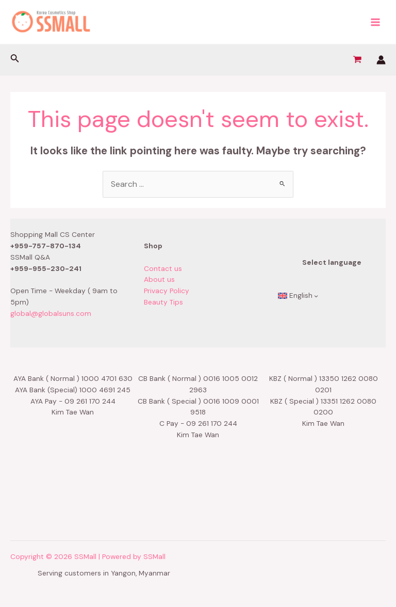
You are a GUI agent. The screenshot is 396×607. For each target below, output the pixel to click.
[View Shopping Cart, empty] (357, 60)
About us (159, 279)
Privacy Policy (166, 290)
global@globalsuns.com (50, 313)
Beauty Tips (163, 302)
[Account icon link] (381, 60)
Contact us (163, 268)
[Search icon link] (15, 60)
